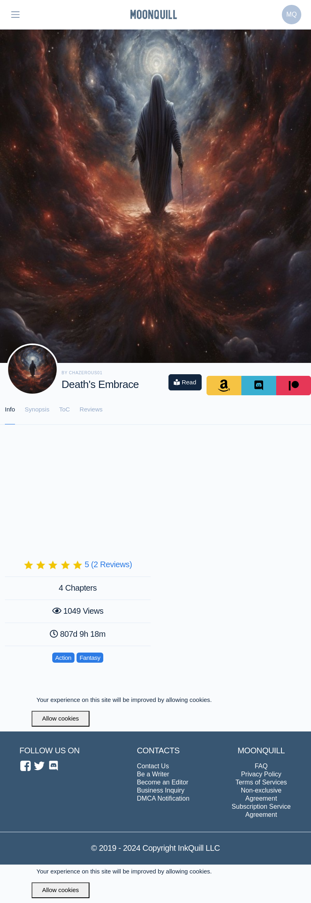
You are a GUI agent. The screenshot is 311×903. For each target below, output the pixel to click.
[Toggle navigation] (15, 14)
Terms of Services (261, 782)
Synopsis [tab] (37, 409)
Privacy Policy (261, 774)
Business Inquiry (160, 790)
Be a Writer (153, 774)
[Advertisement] (155, 485)
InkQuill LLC (198, 848)
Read (185, 382)
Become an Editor (162, 782)
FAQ (261, 766)
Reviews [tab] (91, 409)
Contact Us (153, 766)
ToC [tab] (64, 409)
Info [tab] (10, 409)
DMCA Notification (163, 798)
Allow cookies (60, 718)
